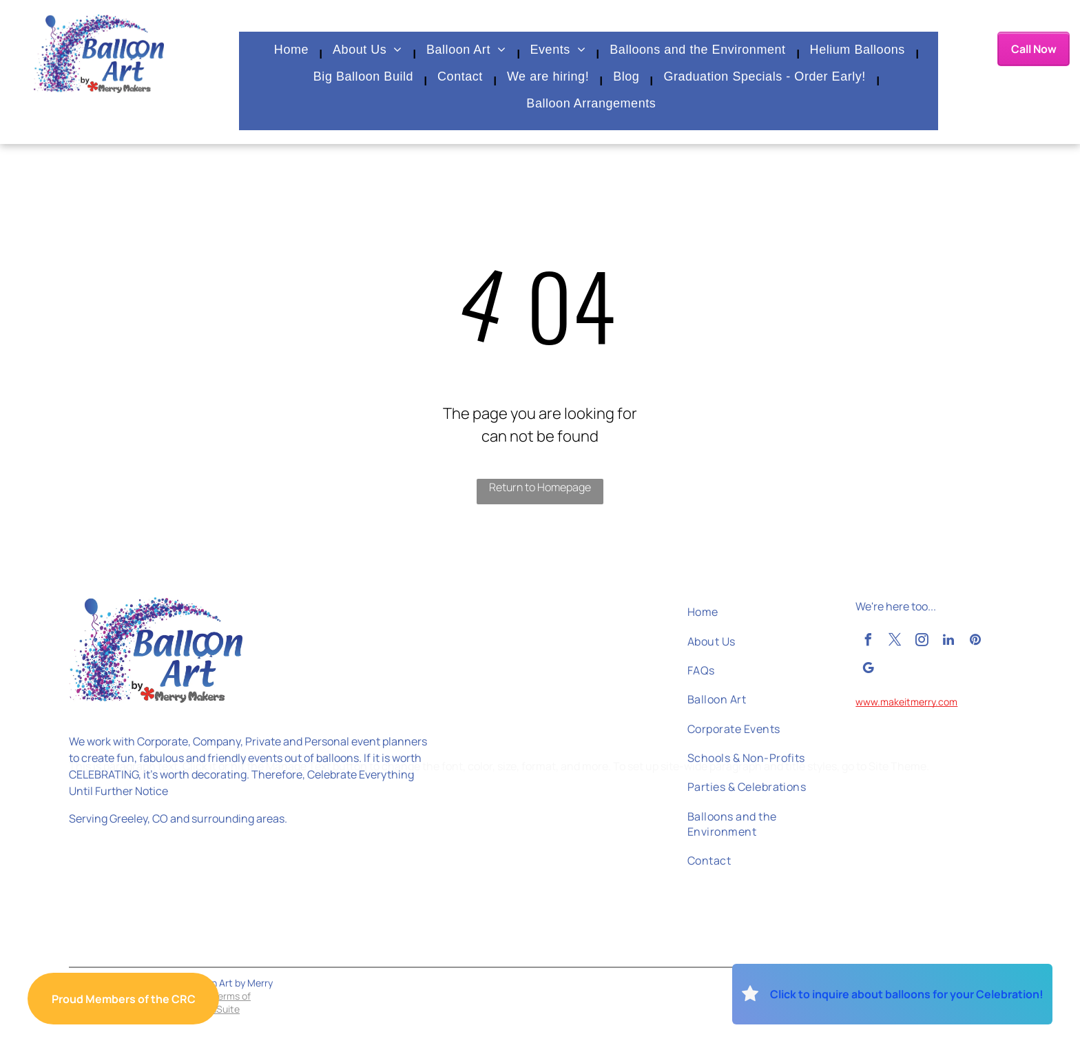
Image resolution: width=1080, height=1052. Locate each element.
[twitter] (894, 642)
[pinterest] (975, 642)
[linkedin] (948, 642)
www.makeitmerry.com (906, 701)
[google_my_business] (867, 670)
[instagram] (921, 642)
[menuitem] (293, 54)
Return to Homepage (540, 487)
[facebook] (867, 642)
